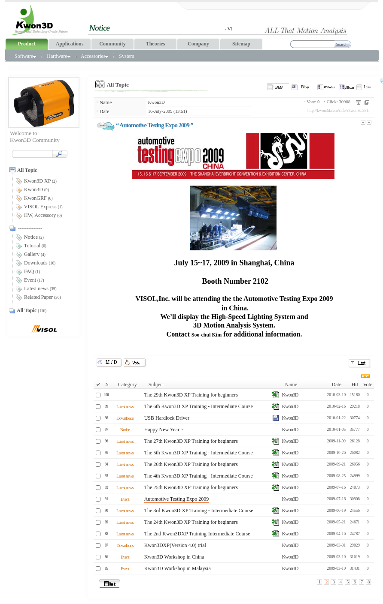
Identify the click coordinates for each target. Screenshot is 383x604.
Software (25, 56)
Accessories (94, 56)
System (126, 56)
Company (198, 44)
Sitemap (241, 44)
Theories (155, 44)
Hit (355, 385)
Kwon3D (156, 102)
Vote (367, 385)
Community (112, 44)
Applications (70, 44)
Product (26, 44)
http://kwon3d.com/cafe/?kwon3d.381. (338, 110)
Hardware (58, 56)
